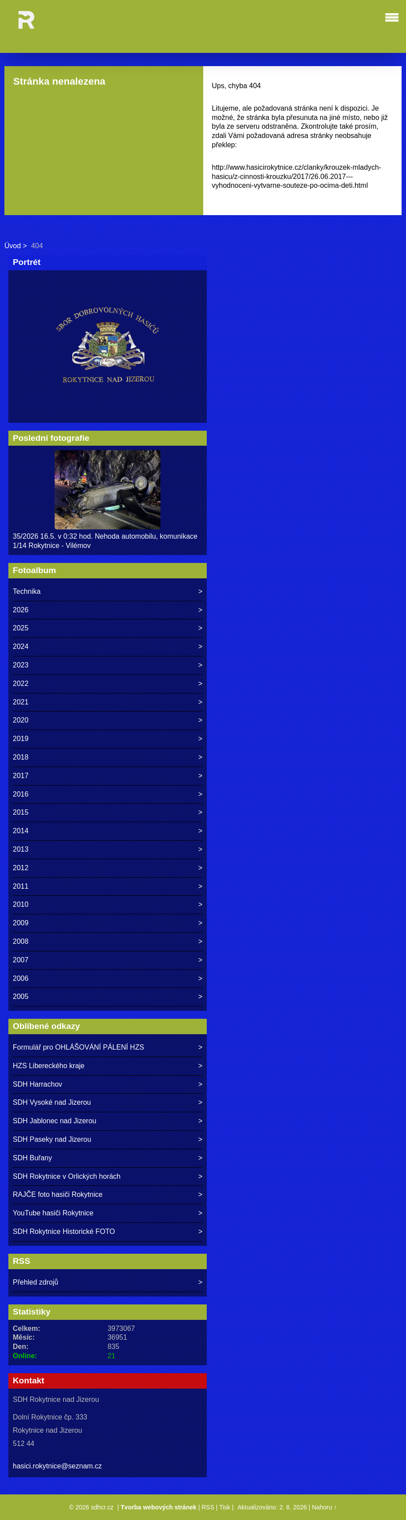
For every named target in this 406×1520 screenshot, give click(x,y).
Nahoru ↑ (324, 1507)
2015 (21, 812)
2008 (21, 941)
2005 (21, 996)
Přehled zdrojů (35, 1282)
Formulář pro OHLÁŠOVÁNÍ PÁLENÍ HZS (78, 1047)
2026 (21, 610)
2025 (21, 628)
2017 (21, 775)
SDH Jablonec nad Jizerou (54, 1121)
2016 (21, 794)
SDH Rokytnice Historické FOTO (64, 1231)
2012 (21, 868)
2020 (21, 720)
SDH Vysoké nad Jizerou (52, 1102)
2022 (21, 683)
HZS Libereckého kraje (49, 1065)
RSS (207, 1507)
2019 (21, 738)
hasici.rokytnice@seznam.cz (57, 1466)
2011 (21, 886)
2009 (21, 923)
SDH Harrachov (37, 1084)
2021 (21, 702)
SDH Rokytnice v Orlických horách (67, 1176)
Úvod (12, 246)
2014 (21, 831)
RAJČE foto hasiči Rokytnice (58, 1194)
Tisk (224, 1507)
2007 (21, 960)
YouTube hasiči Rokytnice (53, 1213)
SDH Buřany (32, 1158)
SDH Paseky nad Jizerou (52, 1139)
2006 (21, 978)
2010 (21, 904)
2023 (21, 665)
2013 (21, 849)
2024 (21, 646)
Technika (27, 591)
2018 (21, 757)
